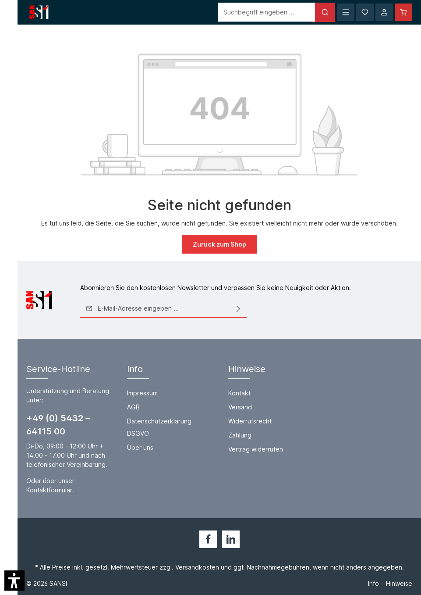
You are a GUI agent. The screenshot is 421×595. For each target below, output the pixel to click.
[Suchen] (325, 12)
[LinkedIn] (231, 539)
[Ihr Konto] (384, 12)
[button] (14, 580)
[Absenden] (238, 308)
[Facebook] (208, 539)
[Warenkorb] (403, 12)
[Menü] (345, 12)
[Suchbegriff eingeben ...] (266, 12)
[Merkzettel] (365, 12)
